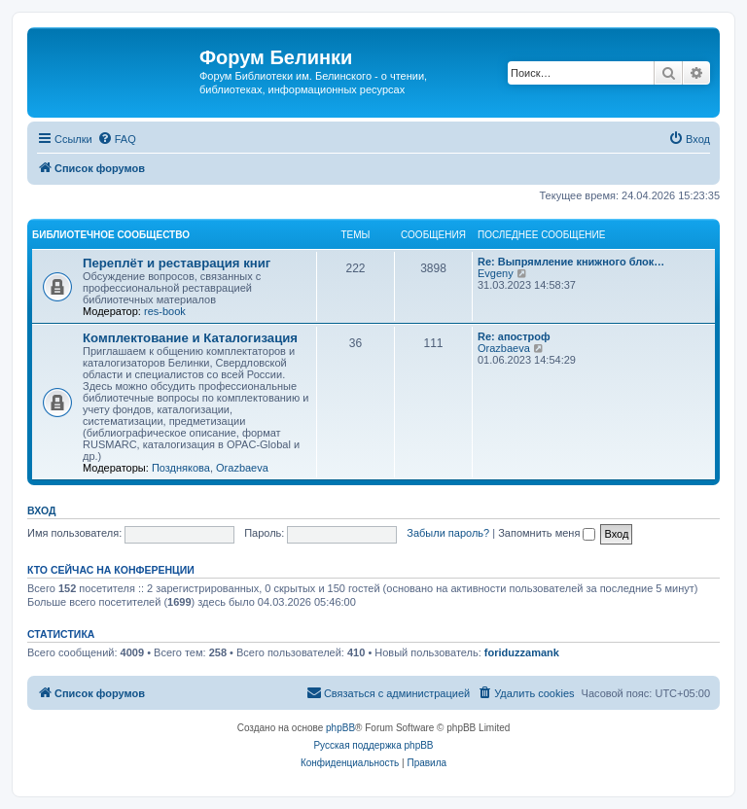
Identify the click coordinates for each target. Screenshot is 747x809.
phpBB (340, 727)
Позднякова (181, 468)
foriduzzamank (521, 652)
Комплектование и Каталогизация (190, 338)
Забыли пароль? (448, 533)
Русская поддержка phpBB (373, 745)
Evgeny (496, 273)
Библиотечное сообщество (111, 234)
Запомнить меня (546, 533)
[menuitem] (116, 139)
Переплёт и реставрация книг (176, 263)
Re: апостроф (514, 336)
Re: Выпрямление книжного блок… (571, 261)
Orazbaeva (242, 468)
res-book (165, 311)
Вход (41, 510)
